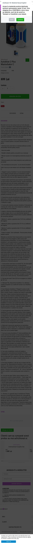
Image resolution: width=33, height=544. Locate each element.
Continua (20, 19)
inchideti (30, 3)
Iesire (11, 19)
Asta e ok (8, 541)
